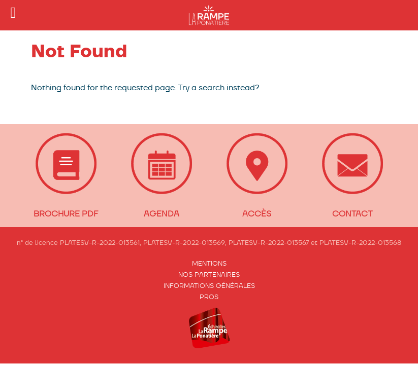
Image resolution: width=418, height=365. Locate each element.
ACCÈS (256, 213)
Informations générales (209, 285)
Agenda (161, 213)
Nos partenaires (209, 274)
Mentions (209, 263)
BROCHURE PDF (66, 213)
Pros (209, 297)
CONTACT (352, 213)
